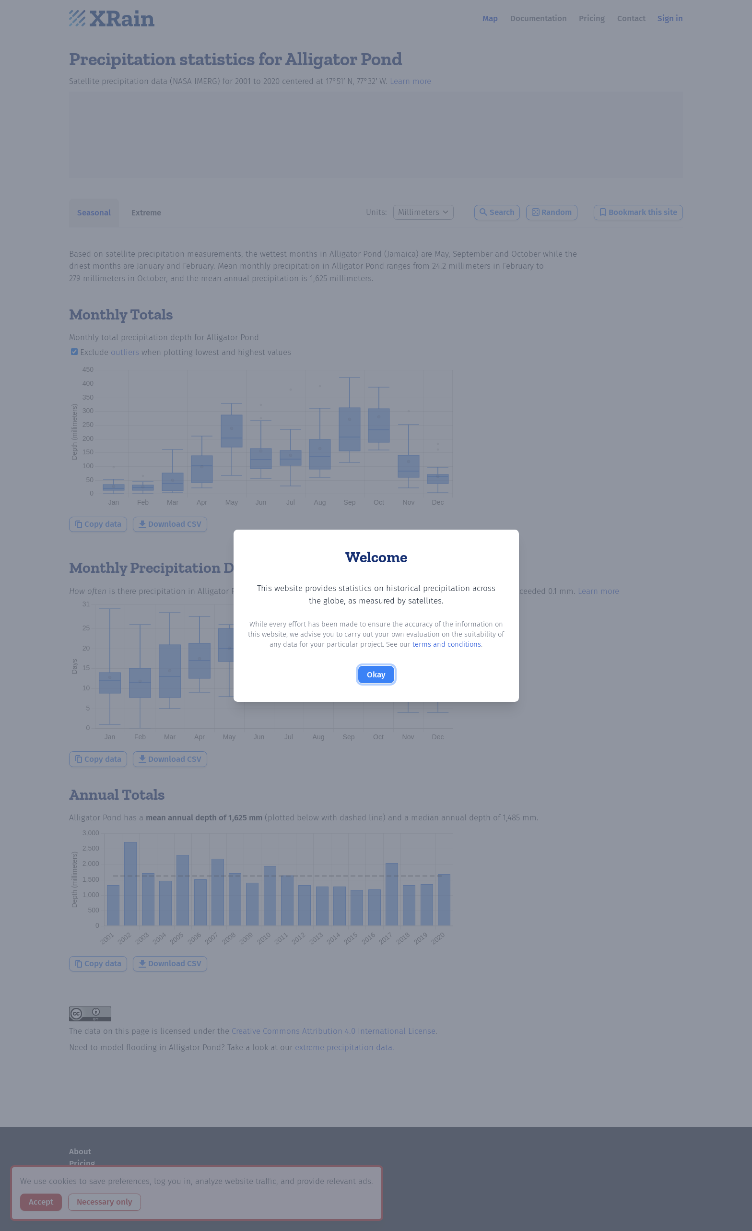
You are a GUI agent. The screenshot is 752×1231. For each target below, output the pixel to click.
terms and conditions (446, 644)
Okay (376, 675)
